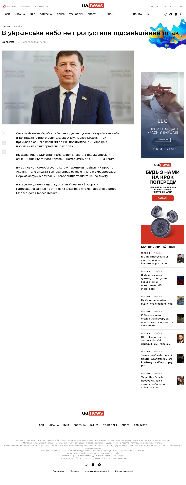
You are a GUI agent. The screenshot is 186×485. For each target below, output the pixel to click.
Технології (76, 14)
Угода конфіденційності (97, 471)
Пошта (137, 14)
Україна (20, 14)
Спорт (92, 14)
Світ (7, 14)
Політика (46, 14)
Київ (32, 14)
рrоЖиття (140, 425)
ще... (110, 14)
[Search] (181, 14)
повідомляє (77, 142)
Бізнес (60, 14)
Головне (6, 26)
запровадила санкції (31, 188)
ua (148, 14)
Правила (74, 471)
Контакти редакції (124, 471)
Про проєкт (58, 471)
